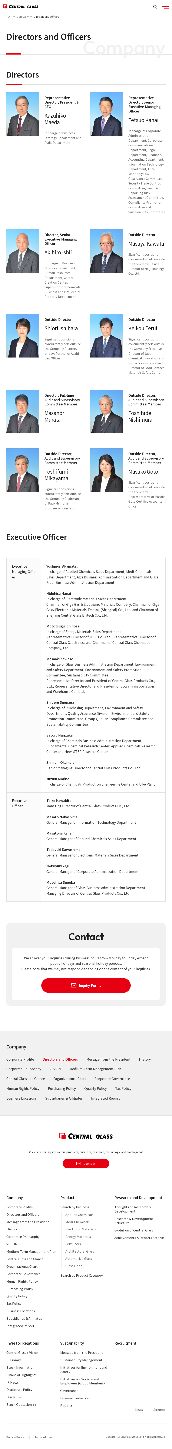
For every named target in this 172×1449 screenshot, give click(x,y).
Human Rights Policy (22, 1088)
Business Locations (21, 1098)
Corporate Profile (20, 1059)
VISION (55, 1068)
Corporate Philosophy (23, 1068)
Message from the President (108, 1059)
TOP (8, 16)
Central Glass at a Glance (25, 1078)
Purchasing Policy (62, 1088)
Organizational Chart (69, 1078)
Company (23, 16)
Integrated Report (105, 1098)
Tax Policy (123, 1088)
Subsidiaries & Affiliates (64, 1098)
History (145, 1059)
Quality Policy (95, 1088)
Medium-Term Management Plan (95, 1068)
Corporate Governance (112, 1078)
